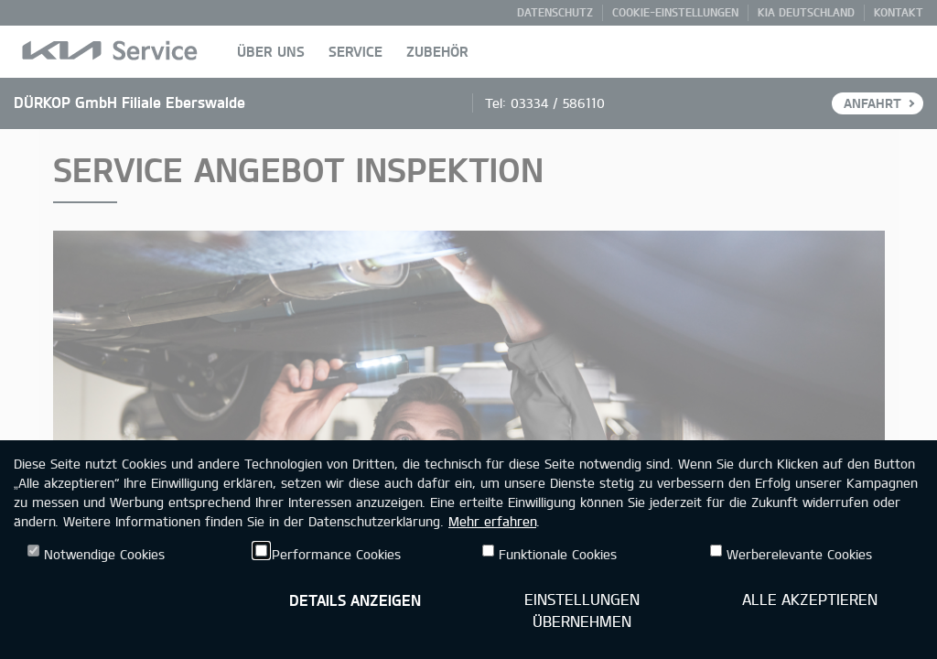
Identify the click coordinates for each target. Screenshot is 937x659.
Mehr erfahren (492, 521)
